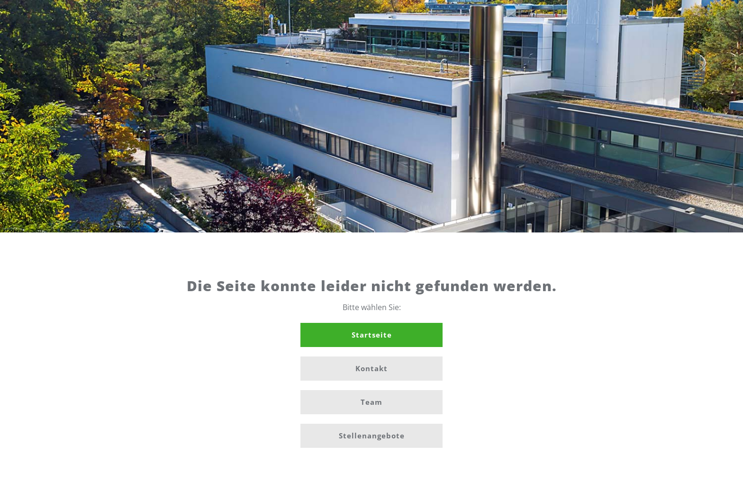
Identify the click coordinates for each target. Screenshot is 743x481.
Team (371, 402)
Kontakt (371, 368)
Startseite (372, 334)
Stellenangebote (372, 435)
